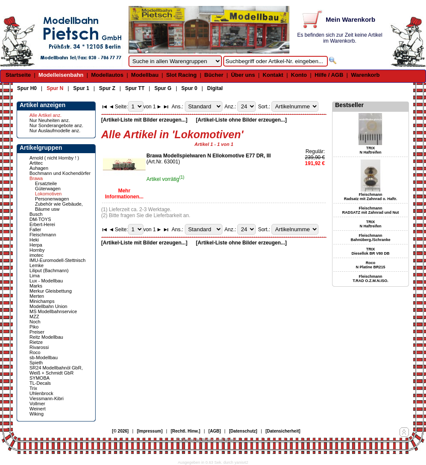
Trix (33, 388)
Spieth (36, 362)
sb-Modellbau (43, 357)
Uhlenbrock (41, 393)
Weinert (37, 408)
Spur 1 (81, 88)
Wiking (36, 413)
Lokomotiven (48, 193)
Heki (34, 239)
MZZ (34, 316)
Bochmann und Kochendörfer (59, 173)
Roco (35, 352)
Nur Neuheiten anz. (49, 120)
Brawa (36, 178)
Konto (299, 75)
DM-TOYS (40, 219)
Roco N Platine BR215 (370, 265)
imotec (36, 255)
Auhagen (38, 168)
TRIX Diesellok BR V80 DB (370, 251)
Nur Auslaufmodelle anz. (54, 130)
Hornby (36, 250)
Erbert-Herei (42, 224)
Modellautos (107, 75)
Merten (36, 296)
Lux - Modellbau (46, 280)
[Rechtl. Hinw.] (185, 431)
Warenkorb (365, 75)
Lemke (36, 265)
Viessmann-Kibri (46, 398)
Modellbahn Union (48, 306)
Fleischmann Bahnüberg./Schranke (370, 237)
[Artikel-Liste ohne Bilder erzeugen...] (241, 120)
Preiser (36, 331)
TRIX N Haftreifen (370, 150)
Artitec (36, 163)
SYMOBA (39, 378)
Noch (35, 321)
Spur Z (107, 88)
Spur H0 (27, 88)
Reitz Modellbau (46, 337)
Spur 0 (189, 88)
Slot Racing (181, 75)
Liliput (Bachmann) (49, 270)
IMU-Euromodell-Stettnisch (57, 260)
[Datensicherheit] (283, 431)
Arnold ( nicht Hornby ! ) (54, 157)
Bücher (214, 75)
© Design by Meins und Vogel (206, 440)
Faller (35, 229)
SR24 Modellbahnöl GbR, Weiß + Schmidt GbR (56, 370)
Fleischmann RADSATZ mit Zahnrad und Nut (370, 210)
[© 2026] (120, 431)
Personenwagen (52, 198)
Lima (34, 275)
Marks (35, 285)
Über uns (243, 75)
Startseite (18, 75)
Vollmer (37, 403)
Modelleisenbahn (60, 75)
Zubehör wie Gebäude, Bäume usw (59, 206)
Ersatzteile (46, 183)
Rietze (36, 342)
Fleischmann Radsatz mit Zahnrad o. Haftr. (370, 196)
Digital (215, 88)
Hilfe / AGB (329, 75)
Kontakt (273, 75)
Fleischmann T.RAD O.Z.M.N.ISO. (370, 278)
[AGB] (214, 431)
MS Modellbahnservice (53, 311)
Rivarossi (39, 347)
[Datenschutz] (243, 431)
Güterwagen (48, 188)
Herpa (35, 244)
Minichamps (42, 301)
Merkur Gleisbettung (50, 291)
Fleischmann (42, 234)
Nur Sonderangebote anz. (56, 125)
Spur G (163, 88)
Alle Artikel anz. (45, 115)
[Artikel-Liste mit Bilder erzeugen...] (144, 120)
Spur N (55, 88)
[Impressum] (150, 431)
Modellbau (144, 75)
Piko (33, 326)
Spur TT (134, 88)
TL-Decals (40, 383)
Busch (36, 214)
